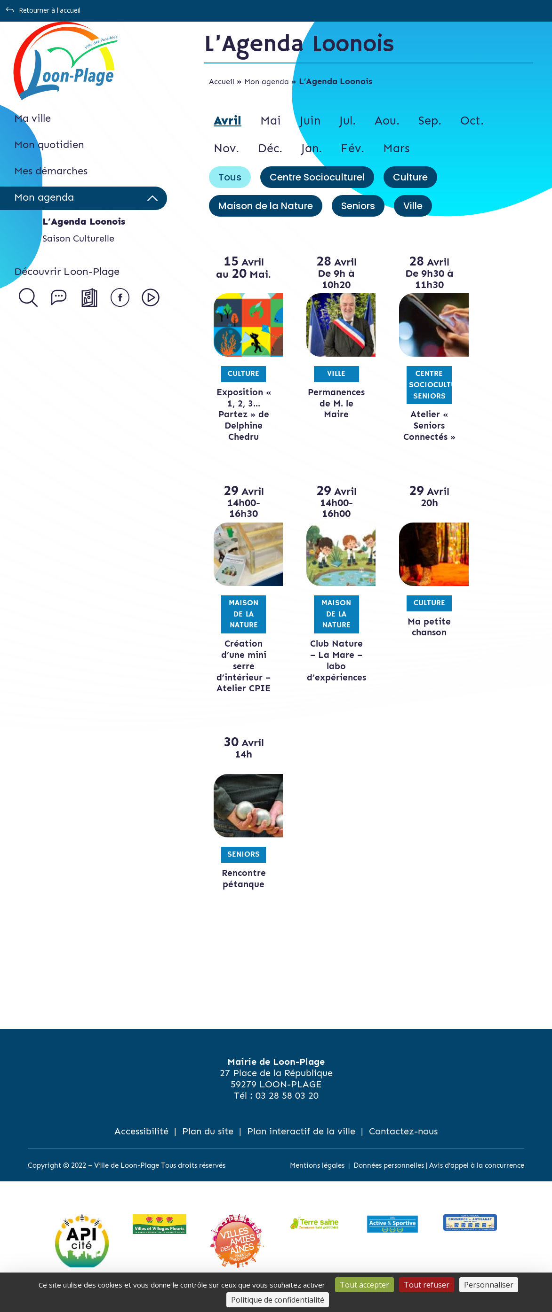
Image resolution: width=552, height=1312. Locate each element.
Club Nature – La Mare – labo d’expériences (330, 660)
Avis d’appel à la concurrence (476, 1176)
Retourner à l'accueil (49, 10)
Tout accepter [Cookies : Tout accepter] (364, 1285)
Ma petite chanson (413, 627)
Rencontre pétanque (240, 890)
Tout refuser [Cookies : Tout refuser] (426, 1285)
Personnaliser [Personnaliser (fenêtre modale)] (488, 1285)
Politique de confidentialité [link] (277, 1300)
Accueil (221, 81)
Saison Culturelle (78, 238)
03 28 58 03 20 (287, 1106)
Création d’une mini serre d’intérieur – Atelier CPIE (240, 671)
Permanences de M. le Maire (328, 403)
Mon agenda (266, 81)
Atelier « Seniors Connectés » (413, 425)
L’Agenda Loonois (83, 221)
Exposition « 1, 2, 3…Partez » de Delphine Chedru (240, 414)
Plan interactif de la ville (301, 1142)
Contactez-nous (403, 1142)
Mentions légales (317, 1176)
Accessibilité (141, 1142)
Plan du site (207, 1142)
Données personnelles (388, 1176)
